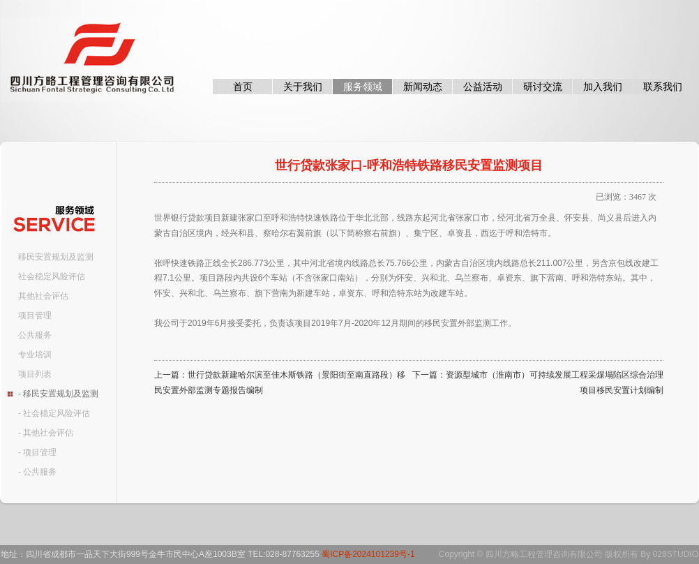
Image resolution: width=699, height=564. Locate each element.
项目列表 (35, 374)
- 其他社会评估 (45, 433)
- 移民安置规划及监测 (58, 394)
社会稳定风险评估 (51, 276)
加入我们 (602, 86)
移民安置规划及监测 (55, 257)
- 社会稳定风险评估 (54, 413)
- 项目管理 (37, 452)
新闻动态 (422, 86)
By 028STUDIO (669, 554)
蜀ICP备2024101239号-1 (368, 554)
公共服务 (35, 335)
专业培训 (35, 354)
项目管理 (35, 315)
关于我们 (302, 86)
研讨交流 (542, 86)
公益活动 (482, 86)
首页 (243, 86)
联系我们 (662, 86)
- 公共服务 (37, 472)
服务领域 (362, 86)
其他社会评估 (43, 296)
